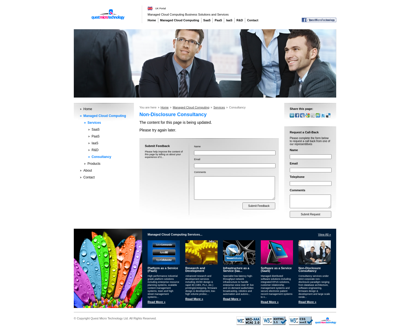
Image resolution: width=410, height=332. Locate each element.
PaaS (218, 20)
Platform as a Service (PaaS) (163, 270)
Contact (252, 20)
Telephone (297, 176)
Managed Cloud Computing (179, 20)
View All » (324, 235)
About (87, 170)
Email (197, 159)
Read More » (156, 302)
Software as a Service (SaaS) (276, 270)
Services (94, 123)
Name (197, 146)
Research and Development (195, 270)
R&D (239, 20)
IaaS (229, 20)
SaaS (207, 20)
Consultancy (101, 157)
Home (152, 20)
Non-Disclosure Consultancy (309, 270)
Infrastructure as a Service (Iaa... (236, 270)
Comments (200, 172)
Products (93, 164)
